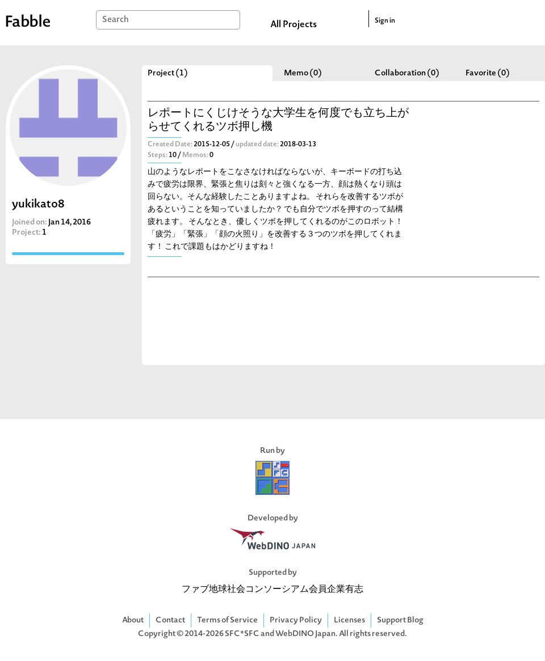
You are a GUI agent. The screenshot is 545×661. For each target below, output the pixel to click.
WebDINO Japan (305, 634)
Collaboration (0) (407, 73)
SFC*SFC (242, 634)
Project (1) (168, 73)
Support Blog (400, 620)
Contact (170, 620)
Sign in (385, 21)
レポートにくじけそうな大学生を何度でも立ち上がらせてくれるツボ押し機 (278, 120)
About (133, 620)
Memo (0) (303, 73)
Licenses (349, 620)
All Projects (293, 24)
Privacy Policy (296, 620)
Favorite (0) (488, 73)
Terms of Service (227, 620)
